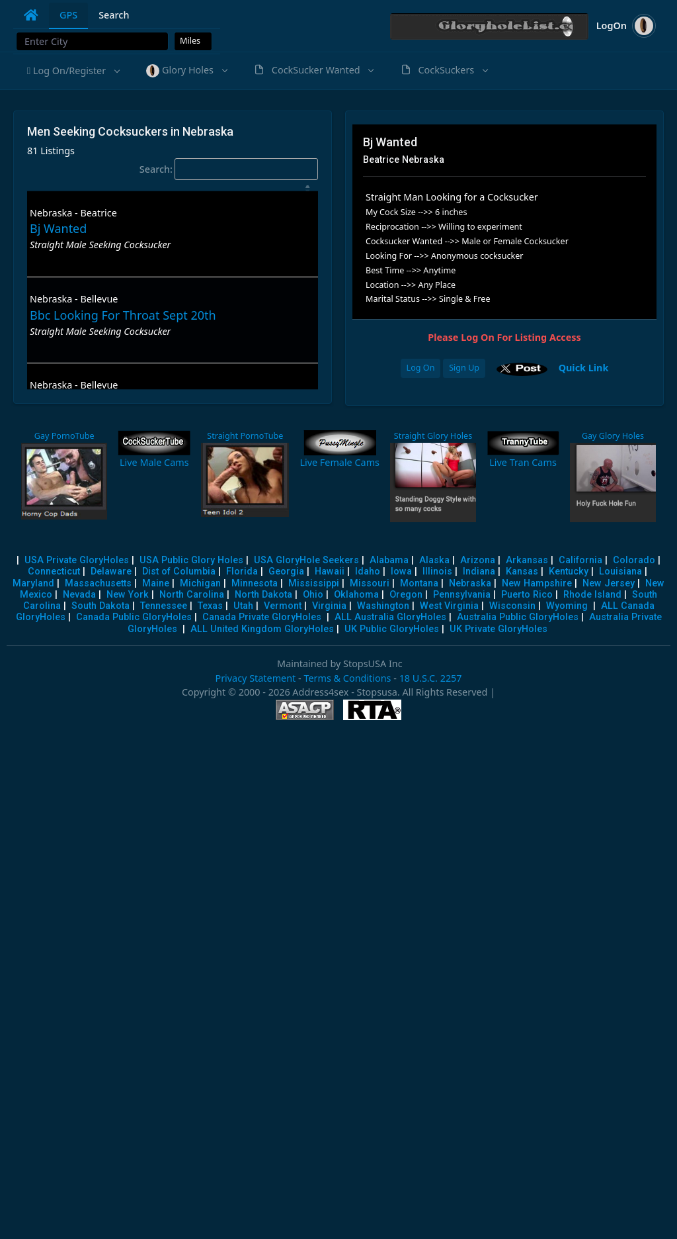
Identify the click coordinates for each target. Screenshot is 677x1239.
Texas (210, 606)
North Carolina (191, 594)
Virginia (329, 606)
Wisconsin (512, 606)
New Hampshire (537, 583)
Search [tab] (114, 15)
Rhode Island (592, 594)
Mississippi (313, 583)
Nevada (79, 594)
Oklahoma (356, 594)
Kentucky (568, 571)
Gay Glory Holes (613, 435)
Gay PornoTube (64, 435)
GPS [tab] (68, 15)
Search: (228, 169)
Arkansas (527, 560)
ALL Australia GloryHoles (390, 617)
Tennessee (163, 606)
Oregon (405, 594)
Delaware (111, 571)
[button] (72, 70)
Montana (419, 583)
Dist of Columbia (179, 571)
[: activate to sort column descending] (172, 188)
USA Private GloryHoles (76, 560)
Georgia (286, 571)
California (580, 560)
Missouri (369, 583)
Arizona (477, 560)
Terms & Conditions (347, 678)
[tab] (31, 15)
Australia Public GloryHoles (517, 617)
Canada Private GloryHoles (261, 617)
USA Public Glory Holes (191, 560)
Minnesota (254, 583)
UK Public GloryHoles (391, 629)
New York (127, 594)
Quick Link (584, 367)
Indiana (479, 571)
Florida (242, 571)
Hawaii (329, 571)
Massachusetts (98, 583)
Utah (243, 606)
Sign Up (464, 367)
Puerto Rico (527, 594)
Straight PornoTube (245, 435)
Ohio (313, 594)
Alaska (434, 560)
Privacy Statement (255, 678)
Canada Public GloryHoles (134, 617)
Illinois (437, 571)
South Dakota (100, 606)
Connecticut (54, 571)
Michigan (200, 583)
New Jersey (608, 583)
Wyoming (567, 606)
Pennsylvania (462, 594)
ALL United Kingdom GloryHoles (262, 629)
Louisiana (620, 571)
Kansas (522, 571)
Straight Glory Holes (433, 435)
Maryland (33, 583)
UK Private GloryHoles (498, 629)
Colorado (634, 560)
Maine (155, 583)
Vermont (282, 606)
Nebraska (470, 583)
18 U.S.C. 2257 (430, 678)
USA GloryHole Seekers (306, 560)
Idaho (367, 571)
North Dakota (263, 594)
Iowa (401, 571)
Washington (383, 606)
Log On (421, 367)
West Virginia (449, 606)
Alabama (389, 560)
